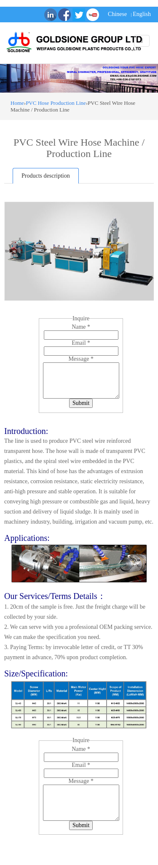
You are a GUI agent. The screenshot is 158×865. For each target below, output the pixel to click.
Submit (80, 403)
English (142, 14)
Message (81, 359)
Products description (45, 176)
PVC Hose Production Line (56, 103)
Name (81, 327)
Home (17, 103)
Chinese (117, 14)
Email (81, 343)
